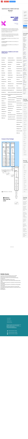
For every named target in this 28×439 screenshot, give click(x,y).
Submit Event (12, 1)
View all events (24, 93)
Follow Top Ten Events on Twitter (12, 330)
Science (25, 126)
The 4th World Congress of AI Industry (24, 81)
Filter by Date (25, 15)
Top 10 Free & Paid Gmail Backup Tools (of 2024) (9, 275)
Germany (25, 180)
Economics (25, 120)
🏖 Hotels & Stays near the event (6, 199)
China (24, 178)
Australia (25, 185)
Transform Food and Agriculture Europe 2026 (25, 73)
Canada (25, 172)
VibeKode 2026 (24, 56)
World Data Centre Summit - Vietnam (24, 38)
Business (25, 150)
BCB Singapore (3, 289)
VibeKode (24, 60)
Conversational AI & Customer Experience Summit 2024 (10, 286)
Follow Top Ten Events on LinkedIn (12, 332)
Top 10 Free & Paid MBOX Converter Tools (8, 279)
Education (25, 124)
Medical (25, 135)
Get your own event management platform (11, 327)
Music (24, 122)
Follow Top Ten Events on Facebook (12, 333)
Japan (24, 191)
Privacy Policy (9, 318)
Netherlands (25, 189)
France (25, 187)
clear (26, 15)
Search (25, 25)
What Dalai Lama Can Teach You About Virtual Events (25, 208)
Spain (24, 174)
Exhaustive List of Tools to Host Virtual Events (8, 276)
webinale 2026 (24, 52)
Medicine (25, 154)
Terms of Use (8, 319)
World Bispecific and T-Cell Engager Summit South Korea (25, 45)
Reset (25, 27)
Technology (25, 107)
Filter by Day (25, 12)
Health (25, 152)
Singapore (25, 170)
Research (25, 137)
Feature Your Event (9, 322)
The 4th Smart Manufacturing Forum (25, 88)
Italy (24, 176)
